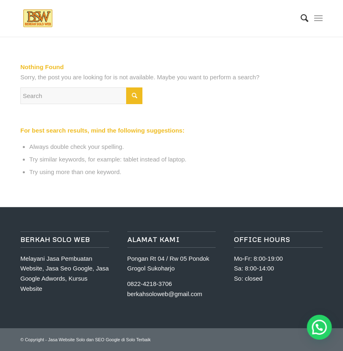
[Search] (300, 18)
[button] (320, 328)
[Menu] (318, 18)
